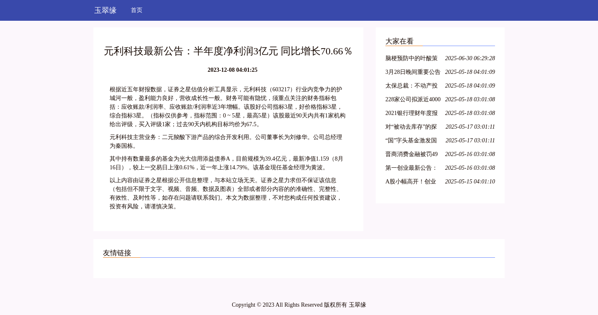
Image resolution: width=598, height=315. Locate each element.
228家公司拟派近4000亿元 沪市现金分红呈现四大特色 (413, 100)
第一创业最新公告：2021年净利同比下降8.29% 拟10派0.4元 (411, 169)
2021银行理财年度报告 (411, 114)
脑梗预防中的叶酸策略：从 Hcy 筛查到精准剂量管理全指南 (412, 59)
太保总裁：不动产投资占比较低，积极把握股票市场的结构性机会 (411, 87)
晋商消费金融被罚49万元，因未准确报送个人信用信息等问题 (411, 155)
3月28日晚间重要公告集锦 (413, 73)
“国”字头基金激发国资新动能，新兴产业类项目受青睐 (411, 141)
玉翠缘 (105, 10)
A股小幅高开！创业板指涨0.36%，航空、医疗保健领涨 (413, 182)
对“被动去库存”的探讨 (411, 128)
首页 (136, 10)
